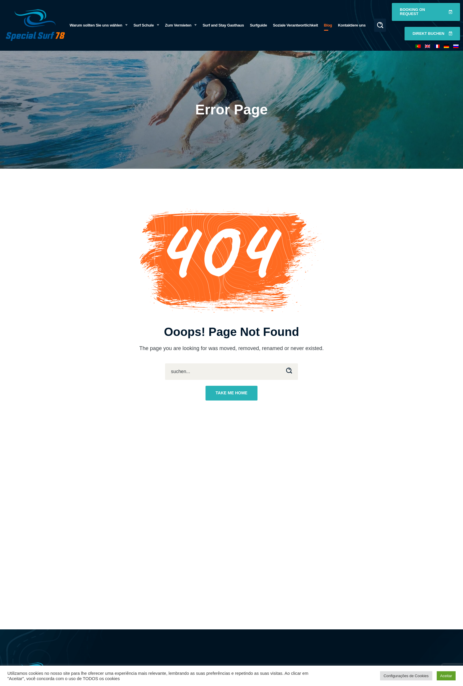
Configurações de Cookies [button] (406, 676)
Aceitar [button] (446, 676)
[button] (380, 25)
